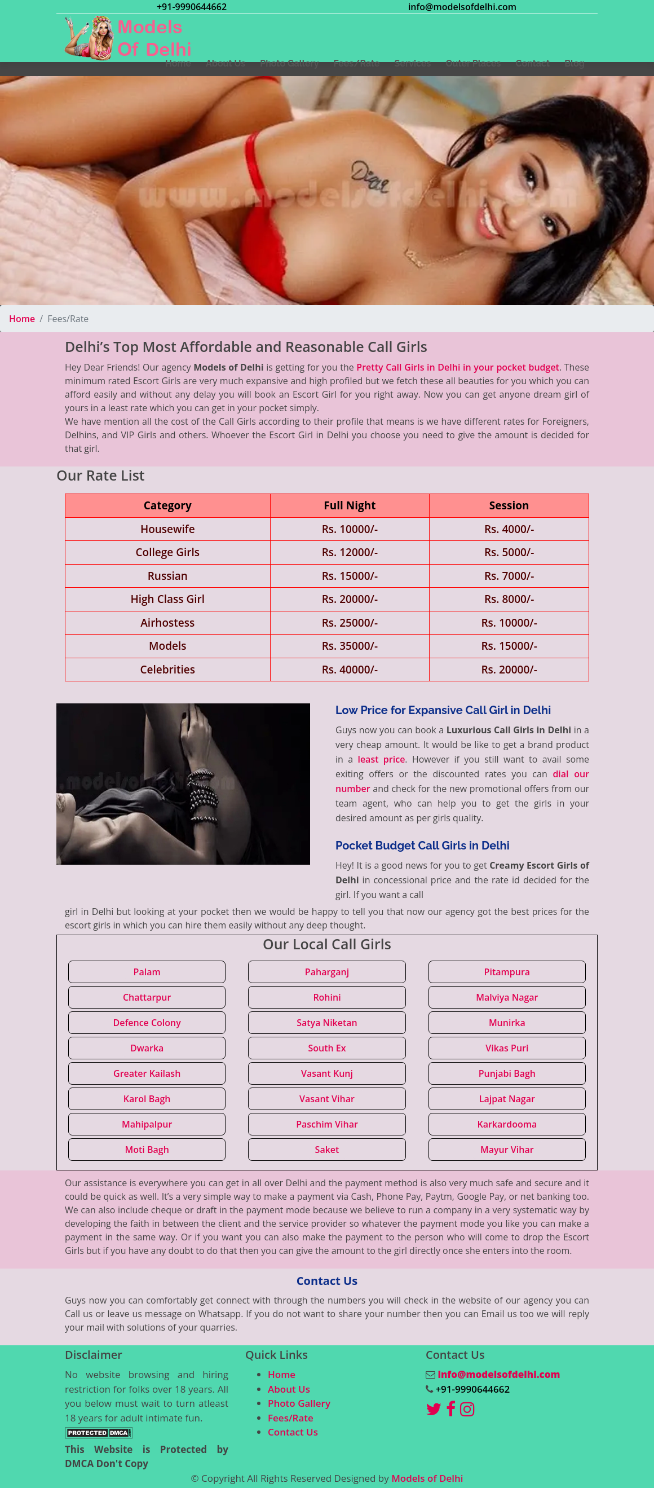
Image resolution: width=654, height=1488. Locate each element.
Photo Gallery (299, 1403)
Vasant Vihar (327, 1099)
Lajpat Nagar (507, 1099)
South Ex (327, 1048)
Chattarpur (147, 997)
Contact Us (293, 1431)
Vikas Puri (506, 1048)
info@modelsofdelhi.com (462, 7)
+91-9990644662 (192, 7)
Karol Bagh (147, 1099)
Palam (147, 972)
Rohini (327, 997)
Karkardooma (507, 1124)
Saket (327, 1149)
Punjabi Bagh (507, 1073)
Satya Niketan (327, 1022)
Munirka (507, 1022)
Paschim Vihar (327, 1124)
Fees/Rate (290, 1417)
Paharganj (327, 972)
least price (381, 759)
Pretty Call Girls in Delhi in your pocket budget (457, 367)
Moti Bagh (147, 1149)
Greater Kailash (146, 1073)
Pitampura (507, 972)
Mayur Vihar (507, 1149)
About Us (289, 1389)
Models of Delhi (427, 1478)
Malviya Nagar (507, 997)
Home (22, 318)
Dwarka (147, 1048)
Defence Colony (147, 1022)
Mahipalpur (147, 1124)
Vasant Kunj (327, 1073)
